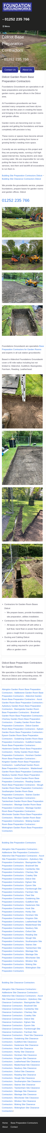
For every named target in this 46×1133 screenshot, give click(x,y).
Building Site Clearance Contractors (18, 982)
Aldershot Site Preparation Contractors (19, 856)
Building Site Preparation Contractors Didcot (22, 175)
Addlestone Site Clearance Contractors (20, 992)
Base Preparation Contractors (24, 1123)
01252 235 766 (15, 200)
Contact (14, 1127)
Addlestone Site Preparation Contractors (20, 852)
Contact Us (10, 69)
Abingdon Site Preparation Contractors (19, 849)
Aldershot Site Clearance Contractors (19, 996)
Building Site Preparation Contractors (19, 843)
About (5, 1127)
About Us (27, 69)
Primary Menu (23, 26)
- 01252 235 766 (15, 19)
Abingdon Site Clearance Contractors (19, 989)
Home (5, 1123)
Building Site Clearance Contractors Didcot (21, 179)
